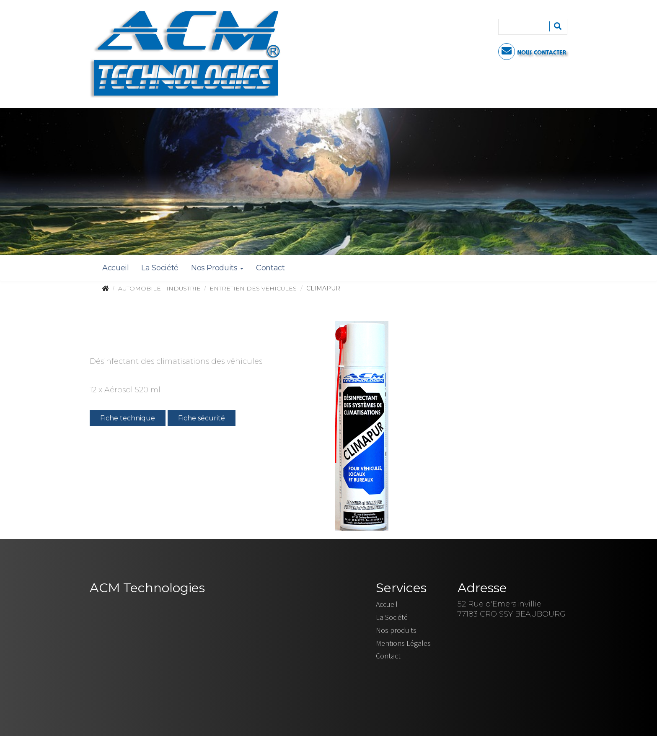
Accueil (115, 267)
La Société (159, 267)
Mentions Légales (403, 643)
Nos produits (396, 630)
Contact (270, 267)
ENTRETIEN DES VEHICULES (253, 288)
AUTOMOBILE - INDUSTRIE (159, 288)
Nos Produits (217, 267)
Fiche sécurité (201, 419)
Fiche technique (127, 419)
